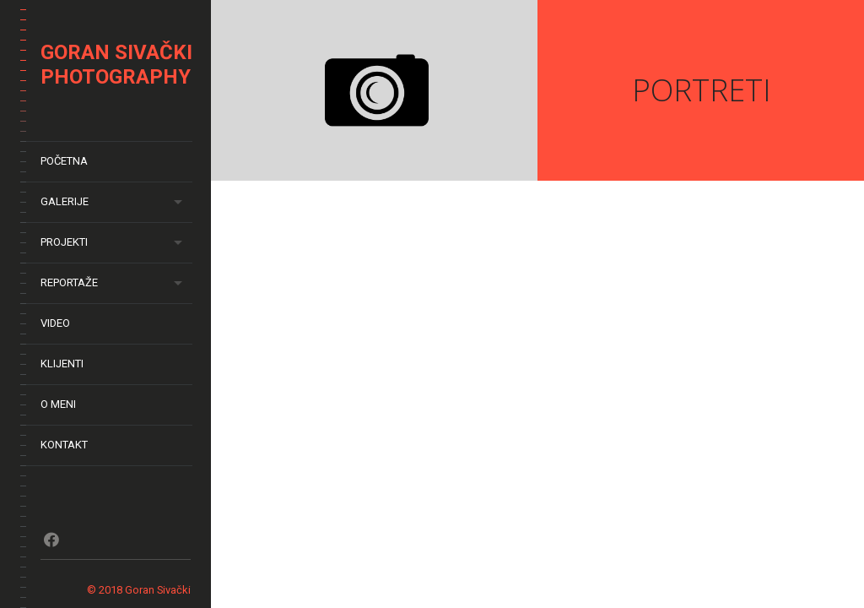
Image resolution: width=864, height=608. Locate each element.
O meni (58, 404)
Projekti (64, 242)
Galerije (64, 201)
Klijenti (62, 363)
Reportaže (69, 282)
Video (55, 323)
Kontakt (64, 444)
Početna (64, 161)
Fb (51, 539)
